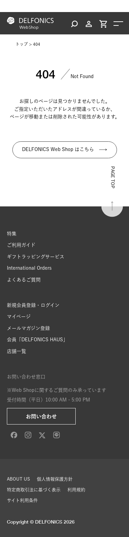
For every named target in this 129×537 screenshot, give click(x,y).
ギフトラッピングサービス (35, 256)
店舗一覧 (16, 351)
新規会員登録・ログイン (33, 305)
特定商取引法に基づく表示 (34, 489)
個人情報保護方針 (55, 479)
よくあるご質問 (24, 279)
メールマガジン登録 (28, 328)
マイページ (19, 316)
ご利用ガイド (21, 245)
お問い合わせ (41, 416)
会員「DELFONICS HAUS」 (37, 339)
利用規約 (76, 489)
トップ (21, 44)
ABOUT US (18, 479)
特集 (12, 233)
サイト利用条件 (22, 500)
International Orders (29, 268)
